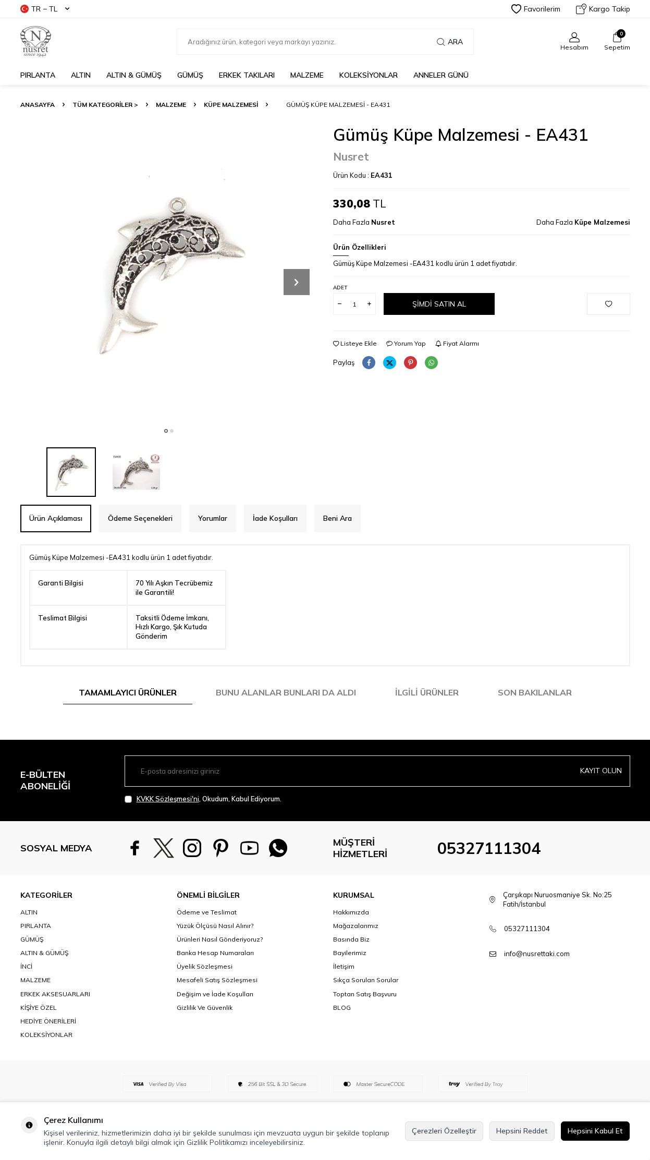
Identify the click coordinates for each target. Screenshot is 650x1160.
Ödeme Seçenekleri (140, 518)
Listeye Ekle (355, 343)
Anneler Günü (441, 75)
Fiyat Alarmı (457, 343)
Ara (450, 41)
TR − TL (44, 9)
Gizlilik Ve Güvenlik (204, 1007)
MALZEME (307, 75)
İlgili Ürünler (427, 692)
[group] (168, 273)
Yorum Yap (406, 343)
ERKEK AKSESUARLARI (55, 994)
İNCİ (26, 966)
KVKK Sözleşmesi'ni (168, 799)
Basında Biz (351, 939)
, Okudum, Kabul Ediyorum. (203, 799)
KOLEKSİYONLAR (368, 75)
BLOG (342, 1007)
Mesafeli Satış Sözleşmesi (217, 980)
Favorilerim (535, 9)
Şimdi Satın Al (439, 304)
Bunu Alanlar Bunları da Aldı (286, 692)
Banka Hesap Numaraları (215, 953)
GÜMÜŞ (190, 75)
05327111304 (489, 848)
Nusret (351, 156)
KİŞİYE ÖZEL (38, 1007)
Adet (340, 287)
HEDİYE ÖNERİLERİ (48, 1021)
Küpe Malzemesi (231, 104)
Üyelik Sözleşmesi (204, 966)
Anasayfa (37, 104)
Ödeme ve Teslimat (207, 912)
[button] (166, 431)
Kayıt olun (601, 770)
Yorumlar (212, 518)
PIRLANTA (37, 75)
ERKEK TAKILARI (247, 75)
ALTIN (81, 75)
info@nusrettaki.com (537, 953)
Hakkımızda (351, 912)
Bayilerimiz (349, 953)
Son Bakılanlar (535, 692)
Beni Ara (337, 518)
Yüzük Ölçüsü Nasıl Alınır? (215, 926)
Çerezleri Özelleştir (444, 1130)
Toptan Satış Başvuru (365, 994)
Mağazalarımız (355, 926)
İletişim (343, 966)
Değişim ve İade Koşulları (215, 994)
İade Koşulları (275, 518)
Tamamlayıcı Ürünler (128, 692)
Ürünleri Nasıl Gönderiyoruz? (220, 939)
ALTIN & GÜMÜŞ (134, 75)
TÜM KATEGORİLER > (105, 104)
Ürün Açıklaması (55, 518)
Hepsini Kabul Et (595, 1130)
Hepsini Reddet (522, 1130)
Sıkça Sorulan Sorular (365, 980)
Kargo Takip (603, 9)
